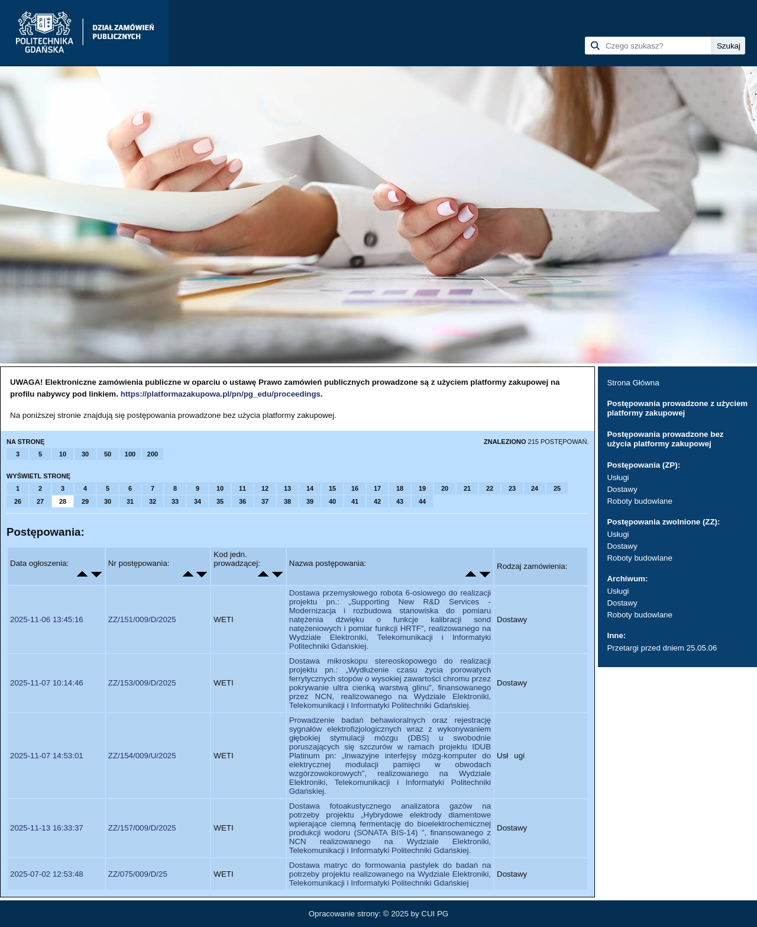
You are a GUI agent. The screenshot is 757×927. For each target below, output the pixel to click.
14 (309, 488)
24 (534, 488)
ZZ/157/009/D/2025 (142, 827)
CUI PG (434, 913)
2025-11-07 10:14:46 (46, 682)
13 (287, 488)
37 (264, 501)
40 (332, 501)
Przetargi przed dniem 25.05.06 (662, 647)
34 (197, 501)
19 (422, 488)
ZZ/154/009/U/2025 (142, 755)
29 (85, 501)
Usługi (618, 477)
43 (399, 501)
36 (242, 501)
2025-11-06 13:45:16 (46, 619)
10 (62, 454)
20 (444, 488)
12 (264, 488)
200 (152, 454)
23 (512, 488)
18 (399, 488)
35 (220, 501)
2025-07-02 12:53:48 (46, 874)
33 (175, 501)
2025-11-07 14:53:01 (46, 755)
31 (130, 501)
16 (354, 488)
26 (17, 501)
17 (377, 488)
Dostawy (622, 489)
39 (309, 501)
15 (332, 488)
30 (85, 454)
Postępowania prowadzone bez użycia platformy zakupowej (665, 439)
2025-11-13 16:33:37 (46, 827)
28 (62, 501)
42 (377, 501)
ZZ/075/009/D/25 (137, 874)
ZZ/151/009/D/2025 (142, 619)
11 (242, 488)
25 (557, 488)
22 (489, 488)
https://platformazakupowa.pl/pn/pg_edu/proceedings (221, 394)
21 (467, 488)
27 (40, 501)
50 (107, 454)
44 (422, 501)
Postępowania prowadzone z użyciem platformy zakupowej (677, 408)
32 (152, 501)
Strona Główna (633, 382)
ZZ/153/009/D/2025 (142, 682)
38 (287, 501)
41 (354, 501)
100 (130, 454)
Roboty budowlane (639, 501)
